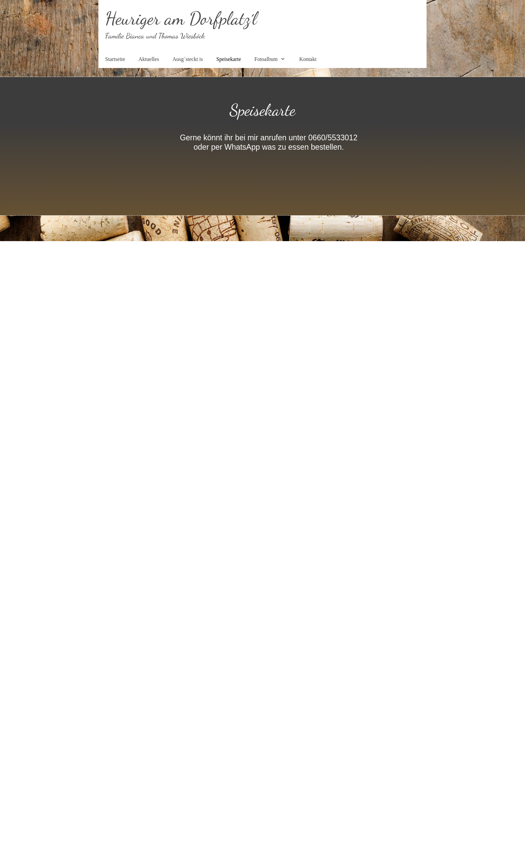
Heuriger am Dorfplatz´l (181, 18)
